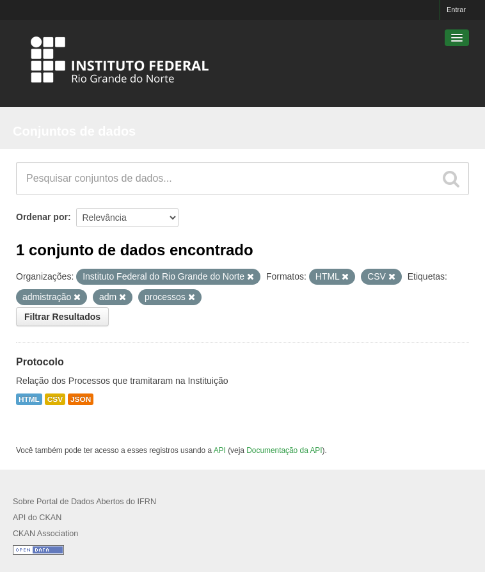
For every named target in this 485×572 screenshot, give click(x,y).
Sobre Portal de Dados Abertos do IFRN (84, 501)
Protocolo (40, 361)
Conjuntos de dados (74, 131)
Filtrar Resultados (62, 317)
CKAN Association (45, 533)
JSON (80, 399)
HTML (29, 399)
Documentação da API (284, 450)
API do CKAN (37, 517)
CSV (55, 399)
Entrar (456, 9)
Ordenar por (42, 217)
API (220, 450)
